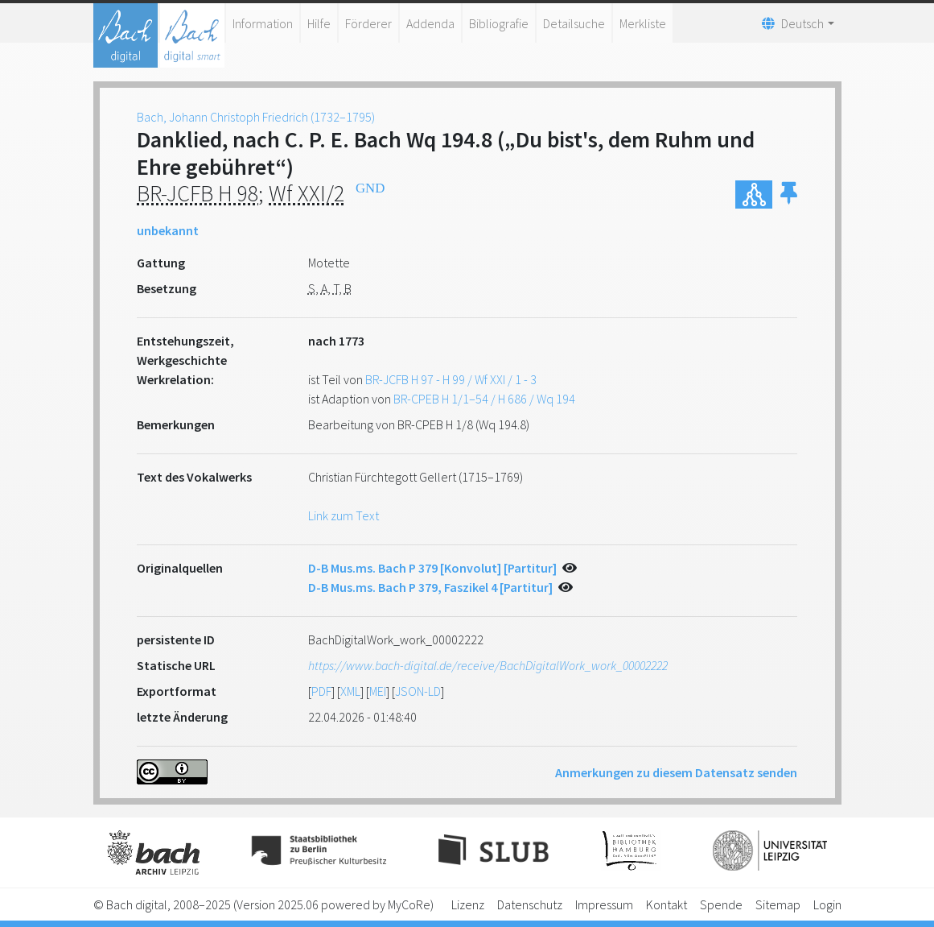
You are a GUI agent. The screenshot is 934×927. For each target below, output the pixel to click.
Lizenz (467, 904)
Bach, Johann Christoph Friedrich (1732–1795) (256, 117)
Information (262, 23)
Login (827, 904)
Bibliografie (499, 23)
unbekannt (168, 230)
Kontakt (666, 904)
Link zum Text (343, 515)
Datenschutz (529, 904)
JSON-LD (418, 691)
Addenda (430, 23)
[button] (788, 194)
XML (350, 691)
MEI (377, 691)
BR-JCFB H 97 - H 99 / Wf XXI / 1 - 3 (451, 379)
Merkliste (642, 23)
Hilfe (319, 23)
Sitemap (777, 904)
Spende (721, 904)
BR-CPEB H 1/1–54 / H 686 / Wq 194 (484, 399)
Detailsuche (574, 23)
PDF (321, 691)
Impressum (604, 904)
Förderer (368, 23)
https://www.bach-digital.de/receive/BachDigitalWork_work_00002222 (488, 665)
